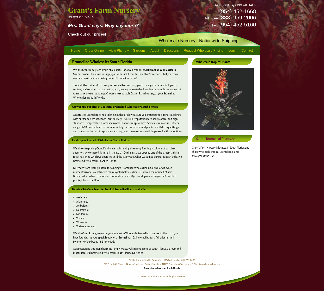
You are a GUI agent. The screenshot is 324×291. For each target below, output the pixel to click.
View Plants (117, 50)
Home (75, 50)
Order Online (94, 50)
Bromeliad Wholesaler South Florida (162, 268)
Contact (247, 50)
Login (232, 50)
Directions (171, 50)
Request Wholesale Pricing (203, 50)
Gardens (139, 50)
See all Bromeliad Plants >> (215, 139)
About (154, 50)
